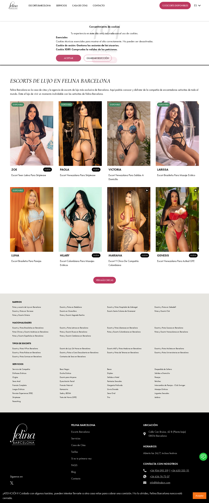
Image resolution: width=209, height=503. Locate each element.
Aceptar (199, 495)
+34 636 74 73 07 (160, 476)
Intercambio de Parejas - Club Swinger (170, 385)
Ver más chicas (104, 280)
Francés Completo (19, 385)
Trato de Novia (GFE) (68, 397)
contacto (99, 5)
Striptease (16, 397)
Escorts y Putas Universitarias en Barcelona (171, 352)
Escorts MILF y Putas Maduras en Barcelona (124, 348)
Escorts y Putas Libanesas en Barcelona (122, 327)
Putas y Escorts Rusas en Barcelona (73, 331)
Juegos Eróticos (18, 389)
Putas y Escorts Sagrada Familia (72, 315)
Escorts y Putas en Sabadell (165, 307)
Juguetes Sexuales (162, 393)
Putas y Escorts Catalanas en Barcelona (75, 335)
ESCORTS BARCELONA (40, 5)
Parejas (157, 377)
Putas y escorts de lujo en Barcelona (26, 307)
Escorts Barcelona (80, 432)
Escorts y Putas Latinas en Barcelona (74, 327)
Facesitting (16, 401)
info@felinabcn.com (160, 482)
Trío (108, 397)
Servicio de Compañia (21, 369)
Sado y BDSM (65, 393)
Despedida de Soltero (163, 369)
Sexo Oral (111, 393)
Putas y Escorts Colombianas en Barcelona (124, 331)
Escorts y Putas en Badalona (71, 307)
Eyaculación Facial (67, 381)
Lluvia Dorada (112, 389)
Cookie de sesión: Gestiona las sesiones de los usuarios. (87, 45)
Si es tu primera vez (81, 458)
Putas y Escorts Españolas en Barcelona (27, 335)
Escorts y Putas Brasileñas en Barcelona (27, 327)
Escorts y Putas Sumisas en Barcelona (27, 356)
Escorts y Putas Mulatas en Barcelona (169, 348)
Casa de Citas (79, 5)
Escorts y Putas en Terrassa (22, 311)
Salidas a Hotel (113, 377)
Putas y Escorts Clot (162, 311)
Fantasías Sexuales (114, 381)
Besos (109, 369)
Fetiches (158, 381)
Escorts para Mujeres (68, 377)
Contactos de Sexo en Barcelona (73, 356)
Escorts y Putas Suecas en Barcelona (169, 327)
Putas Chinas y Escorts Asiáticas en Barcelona (30, 331)
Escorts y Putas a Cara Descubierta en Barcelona (79, 352)
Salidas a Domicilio (162, 373)
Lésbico (157, 397)
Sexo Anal (16, 381)
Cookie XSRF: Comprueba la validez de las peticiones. (86, 49)
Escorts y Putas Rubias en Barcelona (26, 352)
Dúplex (110, 373)
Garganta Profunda (114, 385)
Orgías (15, 377)
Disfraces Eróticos (19, 373)
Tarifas (74, 452)
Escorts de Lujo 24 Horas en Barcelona (75, 348)
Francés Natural (66, 385)
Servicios (61, 5)
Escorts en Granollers (68, 311)
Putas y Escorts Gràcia (21, 315)
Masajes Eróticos (161, 389)
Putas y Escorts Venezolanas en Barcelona (171, 331)
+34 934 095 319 (159, 470)
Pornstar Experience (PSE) (22, 393)
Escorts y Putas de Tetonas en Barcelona (122, 352)
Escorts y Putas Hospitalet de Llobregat (122, 307)
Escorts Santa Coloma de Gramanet (121, 311)
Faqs (74, 465)
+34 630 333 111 (180, 470)
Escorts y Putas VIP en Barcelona (25, 348)
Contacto (75, 478)
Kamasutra (64, 389)
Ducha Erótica (65, 373)
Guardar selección (98, 58)
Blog (73, 472)
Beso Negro (64, 369)
